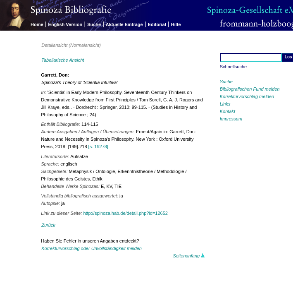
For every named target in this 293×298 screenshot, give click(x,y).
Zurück (48, 225)
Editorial (157, 24)
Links (225, 103)
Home (37, 24)
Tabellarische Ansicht (62, 60)
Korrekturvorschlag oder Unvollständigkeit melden (91, 248)
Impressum (231, 118)
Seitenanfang (189, 255)
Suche (94, 24)
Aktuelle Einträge (124, 24)
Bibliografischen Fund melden (250, 89)
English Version (65, 24)
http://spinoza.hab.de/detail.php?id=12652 (125, 213)
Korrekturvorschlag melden (247, 96)
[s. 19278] (98, 146)
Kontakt (227, 111)
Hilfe (176, 24)
